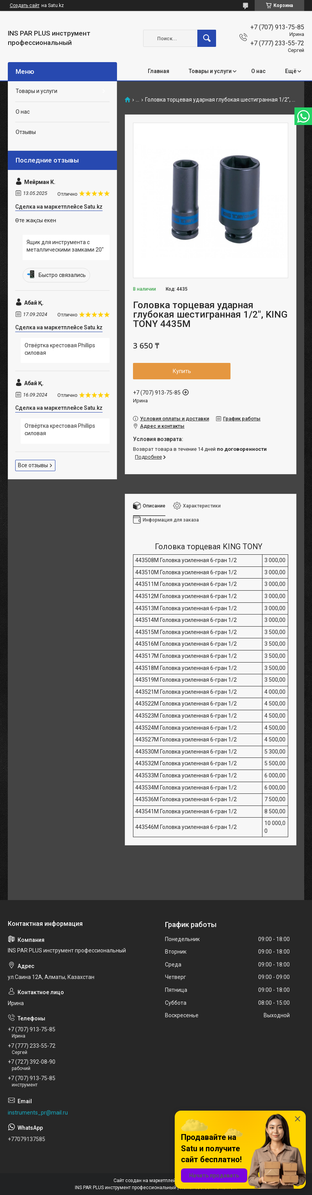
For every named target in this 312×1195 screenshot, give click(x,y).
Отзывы (26, 132)
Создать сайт (24, 5)
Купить (182, 371)
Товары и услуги (210, 71)
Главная (158, 71)
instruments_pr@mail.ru (38, 1112)
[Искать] (206, 38)
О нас (258, 71)
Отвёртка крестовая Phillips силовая (60, 349)
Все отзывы (33, 465)
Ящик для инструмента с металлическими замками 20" (65, 246)
